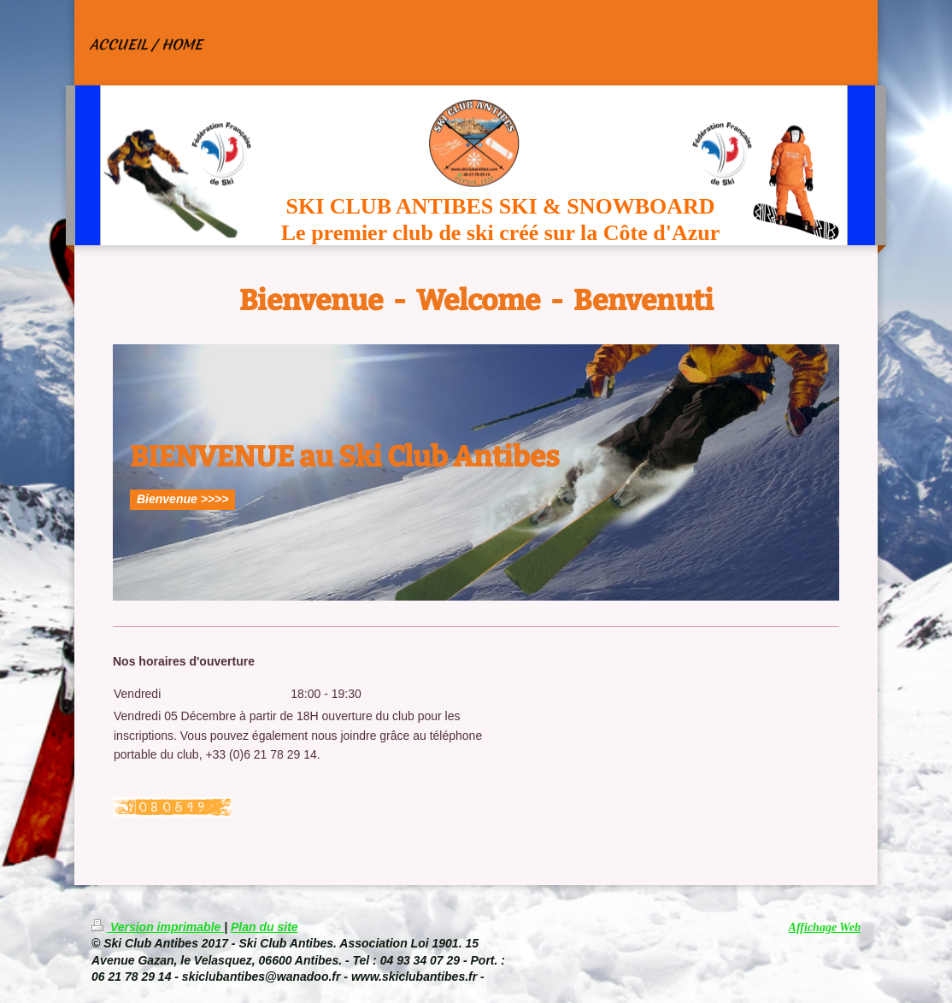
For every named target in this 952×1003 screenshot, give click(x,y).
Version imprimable (157, 927)
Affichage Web (825, 927)
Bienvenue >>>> (182, 499)
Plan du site (264, 927)
